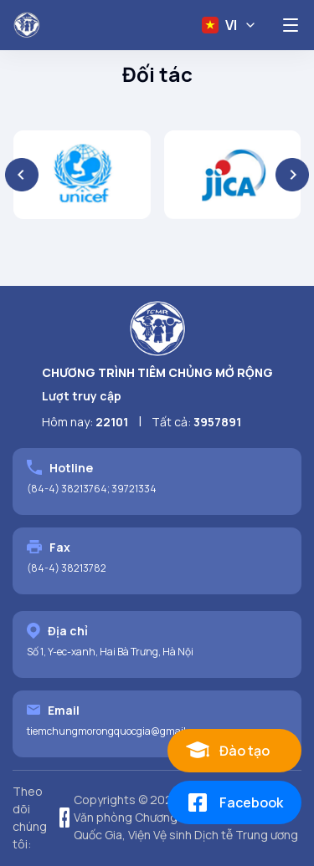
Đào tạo (227, 750)
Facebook (233, 802)
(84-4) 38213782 (66, 568)
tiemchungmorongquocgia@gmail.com (117, 731)
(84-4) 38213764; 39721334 (92, 488)
